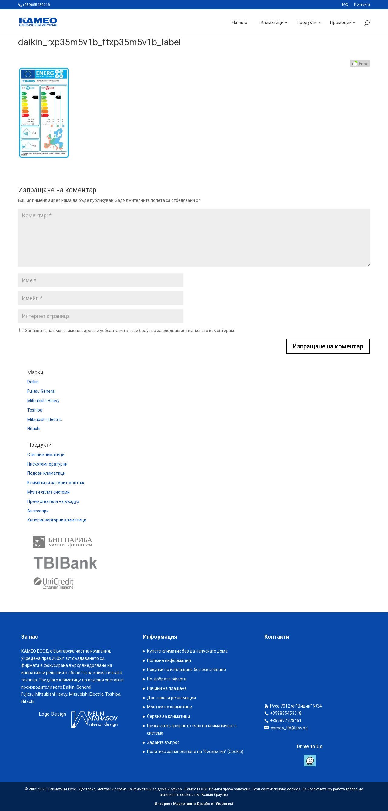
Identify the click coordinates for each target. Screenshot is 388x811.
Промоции (341, 22)
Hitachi (33, 428)
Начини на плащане (167, 688)
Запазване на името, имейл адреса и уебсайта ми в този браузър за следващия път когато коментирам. (130, 330)
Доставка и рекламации (171, 697)
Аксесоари (38, 510)
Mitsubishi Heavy (43, 400)
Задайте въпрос (163, 742)
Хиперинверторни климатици (56, 519)
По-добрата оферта (166, 679)
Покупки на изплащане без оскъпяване (186, 669)
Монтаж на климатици (169, 706)
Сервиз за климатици (168, 716)
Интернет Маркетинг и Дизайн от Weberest (194, 804)
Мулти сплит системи (48, 492)
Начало (239, 22)
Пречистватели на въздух (53, 501)
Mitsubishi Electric (44, 419)
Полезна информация (169, 660)
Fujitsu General (41, 391)
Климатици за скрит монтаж (55, 482)
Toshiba (34, 410)
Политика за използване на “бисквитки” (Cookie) (195, 751)
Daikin (33, 381)
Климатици (271, 22)
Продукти (306, 22)
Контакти (362, 5)
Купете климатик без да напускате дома (187, 651)
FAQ (345, 5)
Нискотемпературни (47, 464)
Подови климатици (46, 473)
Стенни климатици (46, 454)
